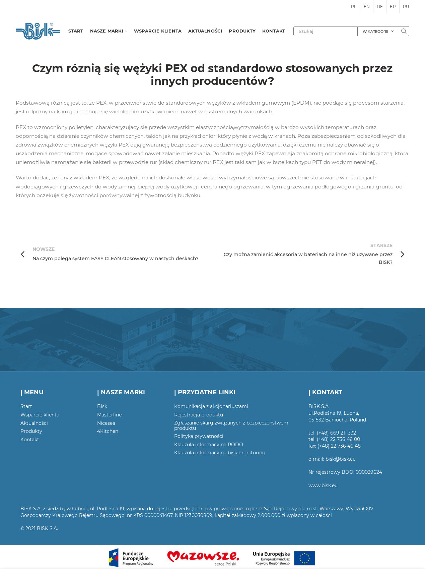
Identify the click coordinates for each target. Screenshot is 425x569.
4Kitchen (107, 431)
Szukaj (404, 31)
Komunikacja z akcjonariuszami (211, 406)
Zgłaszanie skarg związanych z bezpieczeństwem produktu (231, 425)
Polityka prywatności (198, 436)
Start (26, 406)
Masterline (109, 414)
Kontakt (29, 439)
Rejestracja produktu (198, 414)
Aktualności (34, 423)
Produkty (31, 431)
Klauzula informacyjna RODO (208, 444)
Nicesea (106, 423)
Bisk (102, 406)
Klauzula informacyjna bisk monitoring (220, 452)
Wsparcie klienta (39, 414)
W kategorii (375, 31)
